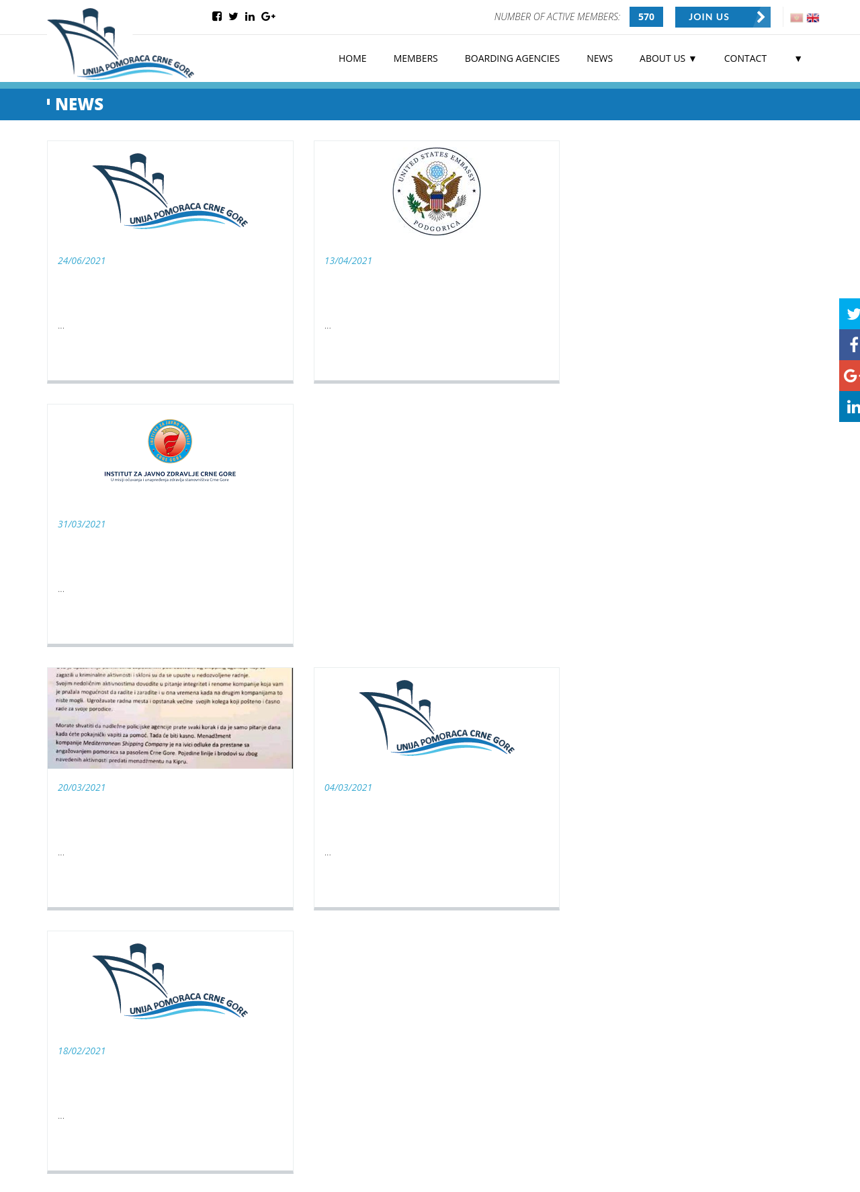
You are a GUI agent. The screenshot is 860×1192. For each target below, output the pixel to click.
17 (522, 674)
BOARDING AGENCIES (512, 57)
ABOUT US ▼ (668, 57)
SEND (710, 920)
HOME (353, 57)
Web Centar (149, 1169)
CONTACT (745, 57)
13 (435, 674)
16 (500, 674)
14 (457, 674)
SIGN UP (350, 1081)
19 (566, 674)
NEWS (600, 57)
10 (369, 674)
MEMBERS (416, 57)
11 (391, 674)
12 (413, 674)
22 (631, 674)
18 (544, 674)
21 (609, 674)
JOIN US (709, 16)
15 (478, 674)
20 (587, 674)
